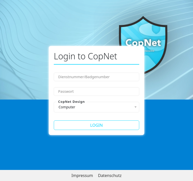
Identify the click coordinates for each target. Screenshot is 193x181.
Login (96, 125)
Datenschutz (110, 175)
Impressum (82, 175)
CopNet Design (71, 101)
